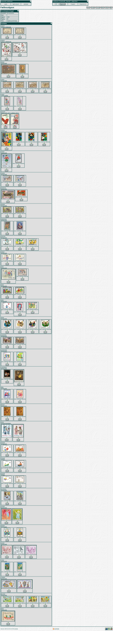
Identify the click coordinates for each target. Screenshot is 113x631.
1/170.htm (56, 628)
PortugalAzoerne (3, 459)
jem (111, 7)
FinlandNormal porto (4, 152)
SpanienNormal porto (4, 526)
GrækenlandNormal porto (4, 220)
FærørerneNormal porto (4, 188)
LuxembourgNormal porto (4, 368)
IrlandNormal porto (4, 267)
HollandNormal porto (4, 252)
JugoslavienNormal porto (4, 335)
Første (88, 7)
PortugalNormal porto (4, 443)
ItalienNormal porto (4, 300)
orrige (93, 7)
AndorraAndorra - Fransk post (6, 26)
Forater (73, 4)
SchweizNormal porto (4, 507)
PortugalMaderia (3, 474)
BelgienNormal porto (4, 62)
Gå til (7, 37)
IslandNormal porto (4, 285)
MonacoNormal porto (4, 405)
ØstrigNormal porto (4, 609)
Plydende (62, 4)
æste (102, 7)
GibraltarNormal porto (4, 205)
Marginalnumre (83, 4)
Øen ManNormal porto (4, 594)
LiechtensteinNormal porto (4, 350)
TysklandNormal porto (4, 578)
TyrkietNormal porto (4, 560)
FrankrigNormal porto (4, 174)
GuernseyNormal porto (4, 237)
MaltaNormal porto (4, 388)
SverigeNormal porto (4, 543)
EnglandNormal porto (4, 131)
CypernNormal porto (4, 80)
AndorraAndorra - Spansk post (6, 41)
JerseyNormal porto (4, 318)
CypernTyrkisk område (4, 95)
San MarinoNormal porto (4, 489)
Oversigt (98, 7)
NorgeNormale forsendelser (6, 422)
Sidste (106, 7)
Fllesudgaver (15, 4)
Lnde (5, 4)
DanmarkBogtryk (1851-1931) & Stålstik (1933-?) (10, 112)
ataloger (26, 4)
